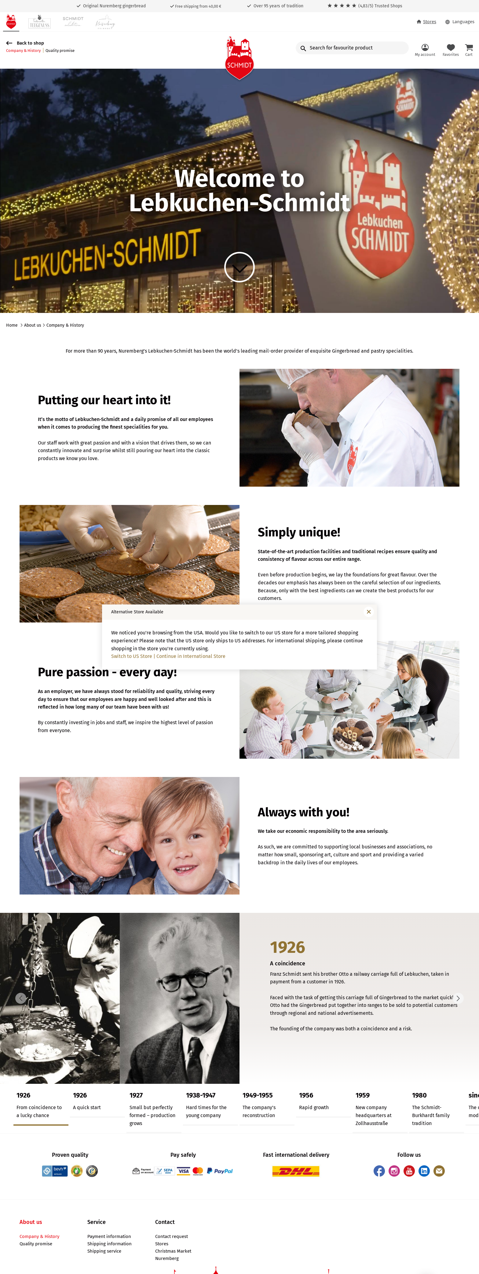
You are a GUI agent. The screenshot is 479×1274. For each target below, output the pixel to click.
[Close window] (369, 612)
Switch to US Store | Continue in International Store (168, 656)
